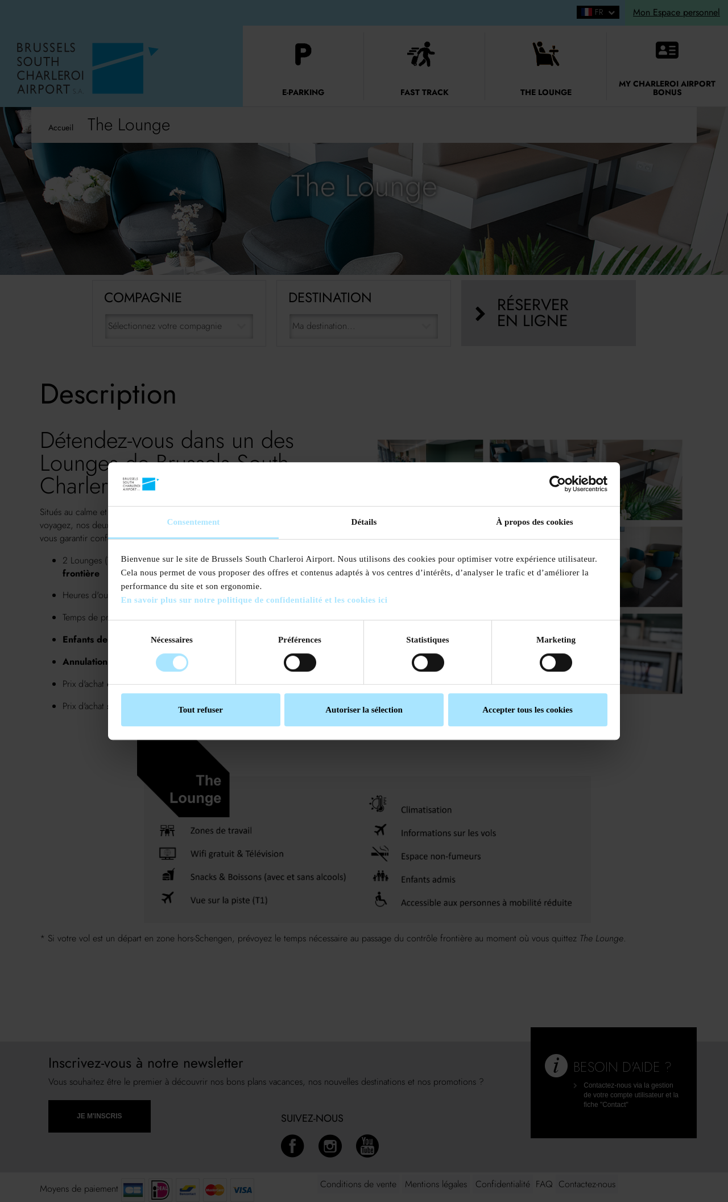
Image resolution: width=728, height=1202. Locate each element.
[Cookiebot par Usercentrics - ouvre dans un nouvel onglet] (557, 484)
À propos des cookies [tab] (534, 521)
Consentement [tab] (193, 521)
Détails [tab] (364, 521)
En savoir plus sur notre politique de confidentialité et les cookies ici (254, 600)
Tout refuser (200, 709)
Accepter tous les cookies (527, 709)
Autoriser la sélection (364, 709)
